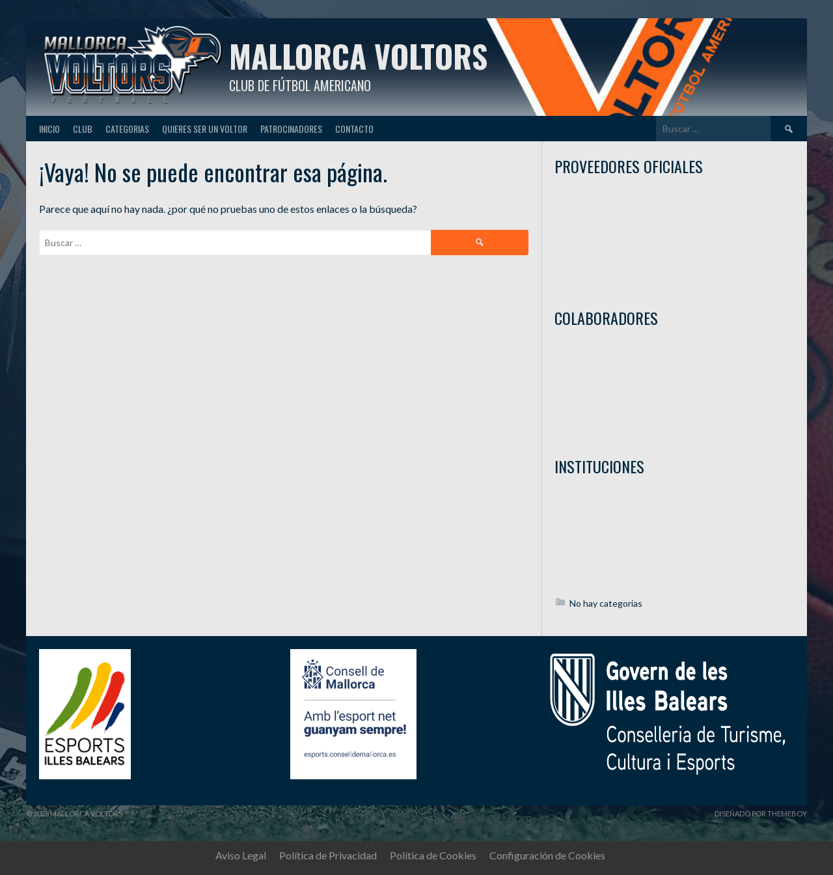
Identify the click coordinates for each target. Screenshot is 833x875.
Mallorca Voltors (358, 56)
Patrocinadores (291, 128)
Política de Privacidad (328, 855)
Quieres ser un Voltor (204, 128)
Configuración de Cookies (547, 855)
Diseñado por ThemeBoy (761, 813)
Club (82, 128)
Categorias (127, 128)
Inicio (49, 128)
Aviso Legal (240, 855)
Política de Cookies (433, 855)
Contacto (354, 128)
